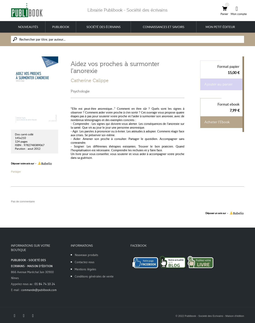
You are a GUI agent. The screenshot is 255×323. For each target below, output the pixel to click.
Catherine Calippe (90, 80)
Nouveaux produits (86, 255)
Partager (16, 171)
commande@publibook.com (39, 290)
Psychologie (80, 91)
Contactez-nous (84, 262)
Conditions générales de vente (94, 276)
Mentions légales (85, 269)
